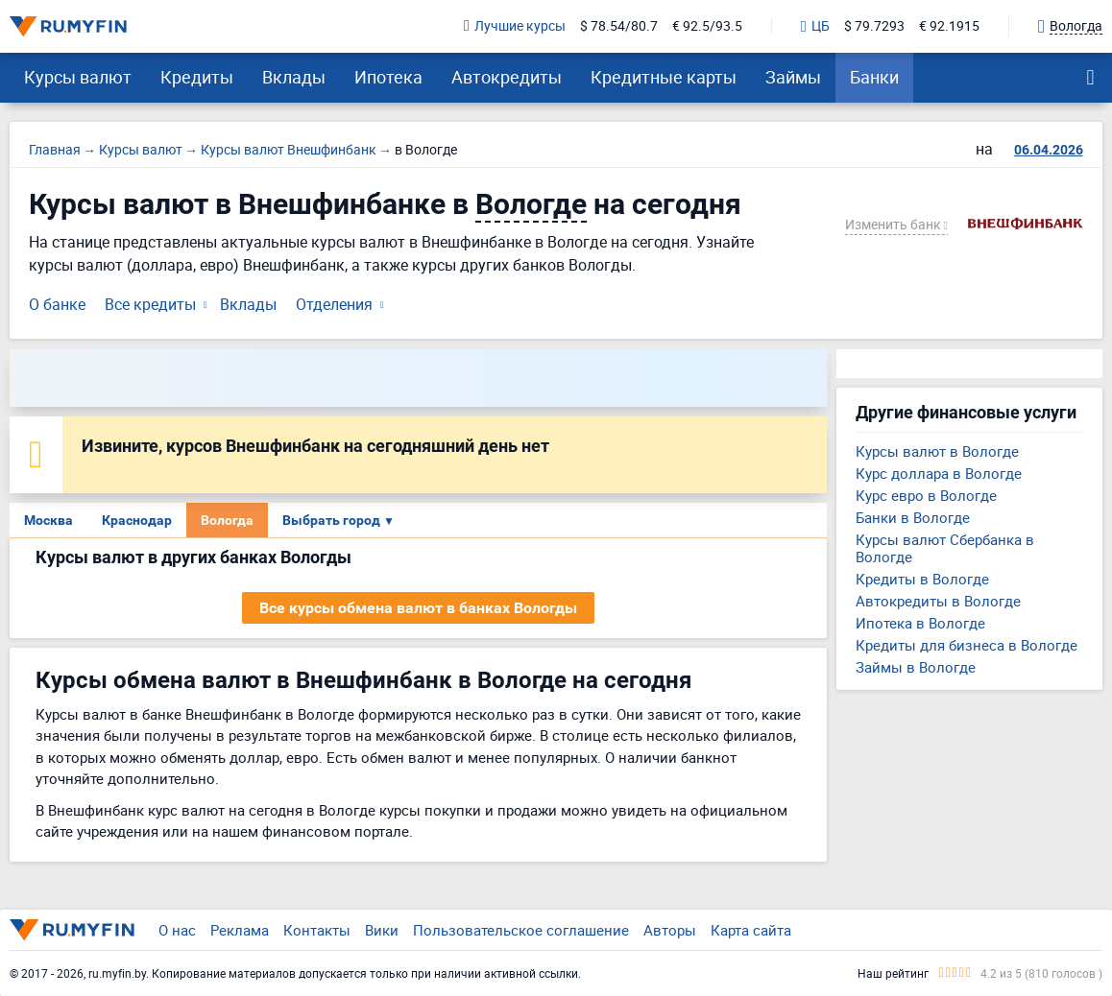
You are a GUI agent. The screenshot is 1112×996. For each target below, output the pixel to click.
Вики (382, 929)
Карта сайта (751, 929)
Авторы (669, 929)
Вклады (294, 76)
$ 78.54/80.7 (619, 26)
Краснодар (137, 520)
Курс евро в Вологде (926, 495)
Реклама (239, 929)
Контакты (317, 929)
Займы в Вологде (916, 667)
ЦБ (815, 27)
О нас (177, 929)
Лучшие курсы (515, 26)
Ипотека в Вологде (920, 622)
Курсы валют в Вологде (937, 451)
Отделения (334, 304)
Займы (793, 76)
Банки (874, 76)
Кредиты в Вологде (922, 578)
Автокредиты (506, 76)
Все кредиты (150, 304)
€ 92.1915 (949, 26)
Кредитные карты (664, 76)
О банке (57, 304)
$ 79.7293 (874, 26)
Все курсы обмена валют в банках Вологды (418, 608)
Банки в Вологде (913, 517)
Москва (48, 520)
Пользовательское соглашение (521, 929)
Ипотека (388, 76)
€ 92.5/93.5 (707, 26)
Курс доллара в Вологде (939, 473)
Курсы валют (78, 76)
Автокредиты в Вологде (938, 600)
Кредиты (196, 76)
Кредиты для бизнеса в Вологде (966, 644)
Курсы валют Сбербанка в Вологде (945, 548)
